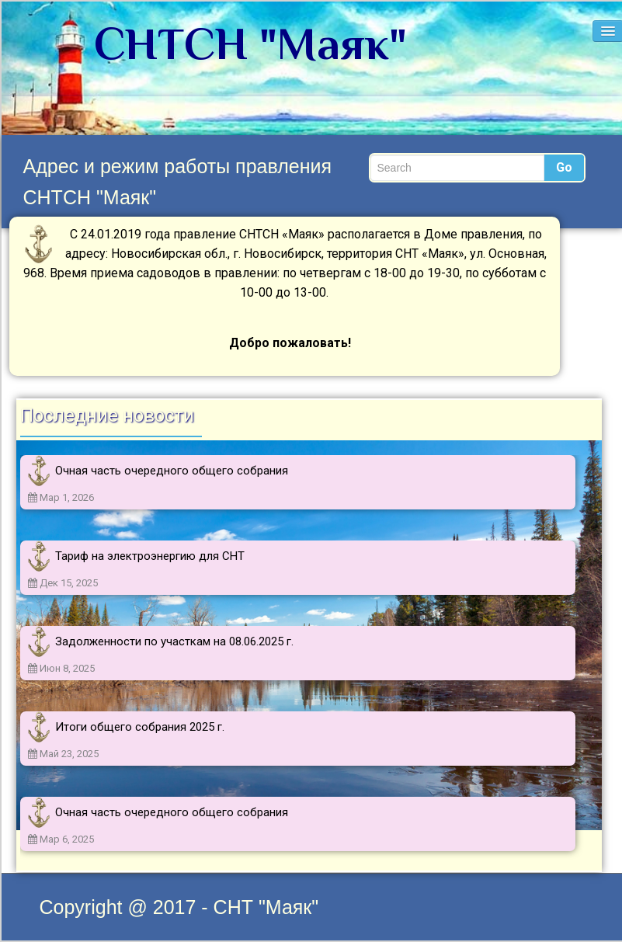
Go (564, 167)
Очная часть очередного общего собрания (171, 471)
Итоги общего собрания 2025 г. (139, 727)
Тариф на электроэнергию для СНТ (150, 556)
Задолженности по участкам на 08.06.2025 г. (174, 641)
